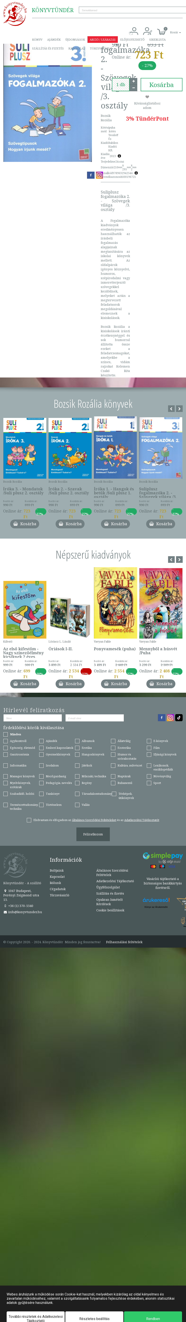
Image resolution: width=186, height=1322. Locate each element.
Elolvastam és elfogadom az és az (96, 820)
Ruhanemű (125, 783)
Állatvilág (124, 741)
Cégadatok (58, 889)
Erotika (87, 748)
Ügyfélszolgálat (108, 887)
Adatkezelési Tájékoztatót (141, 820)
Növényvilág (162, 776)
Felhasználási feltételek (124, 942)
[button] (170, 30)
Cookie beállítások (110, 910)
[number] (121, 84)
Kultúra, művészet (130, 765)
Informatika (18, 765)
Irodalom (52, 765)
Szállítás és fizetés (48, 48)
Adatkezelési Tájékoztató (115, 881)
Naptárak (124, 776)
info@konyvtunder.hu (22, 912)
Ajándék (54, 40)
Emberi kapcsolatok (59, 748)
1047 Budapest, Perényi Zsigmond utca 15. (21, 895)
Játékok (87, 765)
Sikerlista (157, 40)
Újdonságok (75, 40)
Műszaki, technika (94, 776)
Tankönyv (53, 794)
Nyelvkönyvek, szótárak (20, 785)
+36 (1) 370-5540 (18, 906)
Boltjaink (57, 870)
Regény (87, 783)
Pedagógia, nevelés (59, 783)
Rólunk (55, 883)
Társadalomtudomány (97, 794)
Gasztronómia (19, 754)
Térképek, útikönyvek (126, 796)
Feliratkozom (93, 834)
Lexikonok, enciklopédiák (163, 767)
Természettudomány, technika (24, 807)
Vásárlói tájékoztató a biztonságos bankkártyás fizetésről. (163, 883)
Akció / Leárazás (103, 40)
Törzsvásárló (101, 48)
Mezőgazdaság (56, 776)
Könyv (37, 40)
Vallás (86, 805)
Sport (157, 783)
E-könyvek (160, 741)
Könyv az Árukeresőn (156, 907)
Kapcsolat (76, 48)
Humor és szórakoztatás (127, 756)
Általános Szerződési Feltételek (112, 872)
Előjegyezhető (132, 40)
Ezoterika (124, 748)
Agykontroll (18, 741)
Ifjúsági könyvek (164, 754)
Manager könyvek (22, 776)
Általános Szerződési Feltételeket (94, 820)
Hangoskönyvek (93, 754)
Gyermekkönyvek (58, 754)
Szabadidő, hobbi (22, 794)
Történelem (54, 805)
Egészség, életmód (22, 748)
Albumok (88, 741)
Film (156, 748)
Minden (15, 734)
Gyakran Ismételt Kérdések (109, 901)
